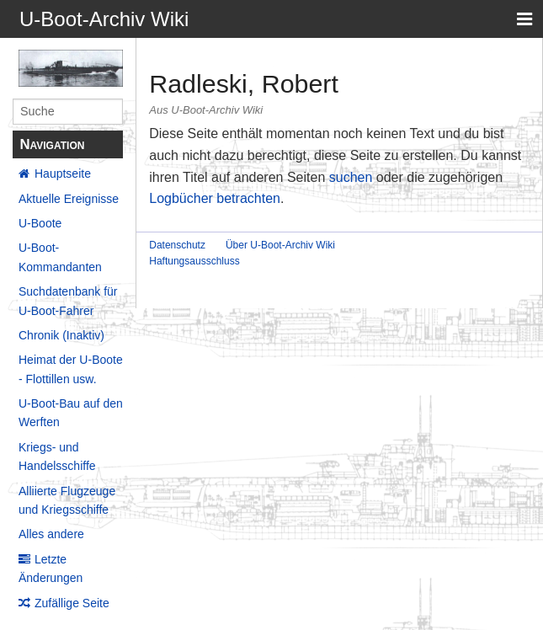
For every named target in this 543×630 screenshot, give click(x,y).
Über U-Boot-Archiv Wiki (280, 245)
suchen (351, 177)
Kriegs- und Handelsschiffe (57, 456)
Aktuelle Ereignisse (69, 199)
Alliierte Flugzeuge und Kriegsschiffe (67, 500)
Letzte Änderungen (51, 569)
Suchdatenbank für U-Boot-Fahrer (68, 301)
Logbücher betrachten (214, 198)
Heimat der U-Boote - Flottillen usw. (71, 369)
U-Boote (40, 223)
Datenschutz (177, 245)
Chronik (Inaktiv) (61, 335)
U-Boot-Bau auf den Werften (71, 413)
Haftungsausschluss (194, 261)
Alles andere (51, 534)
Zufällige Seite (72, 603)
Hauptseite (63, 173)
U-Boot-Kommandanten (60, 257)
